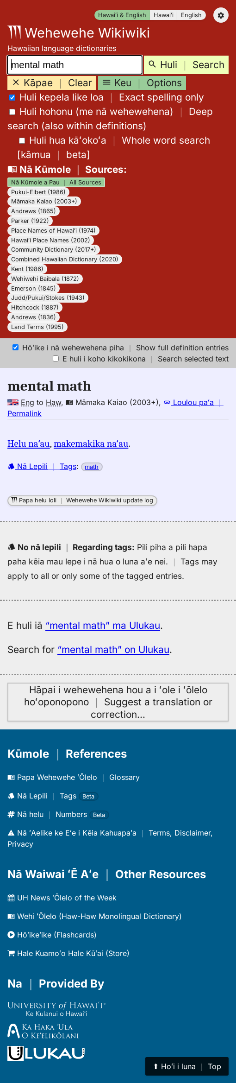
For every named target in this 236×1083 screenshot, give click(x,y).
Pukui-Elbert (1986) (38, 192)
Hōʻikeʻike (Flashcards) (52, 934)
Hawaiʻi (164, 15)
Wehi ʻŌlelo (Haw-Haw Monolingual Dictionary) (94, 916)
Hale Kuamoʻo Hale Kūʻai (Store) (68, 953)
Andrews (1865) (33, 211)
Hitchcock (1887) (35, 307)
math (92, 466)
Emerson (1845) (33, 288)
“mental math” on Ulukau (113, 649)
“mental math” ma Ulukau (102, 625)
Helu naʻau (28, 443)
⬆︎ (187, 1066)
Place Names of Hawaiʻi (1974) (53, 230)
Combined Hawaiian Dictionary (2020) (64, 259)
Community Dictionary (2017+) (53, 249)
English (191, 15)
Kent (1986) (27, 269)
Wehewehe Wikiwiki (78, 33)
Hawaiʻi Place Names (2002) (50, 240)
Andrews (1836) (33, 317)
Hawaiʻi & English (122, 15)
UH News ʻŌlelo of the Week (62, 897)
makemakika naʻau (91, 443)
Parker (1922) (30, 221)
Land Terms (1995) (37, 327)
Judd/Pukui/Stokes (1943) (47, 298)
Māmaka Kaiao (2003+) (44, 201)
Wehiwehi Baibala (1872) (45, 279)
